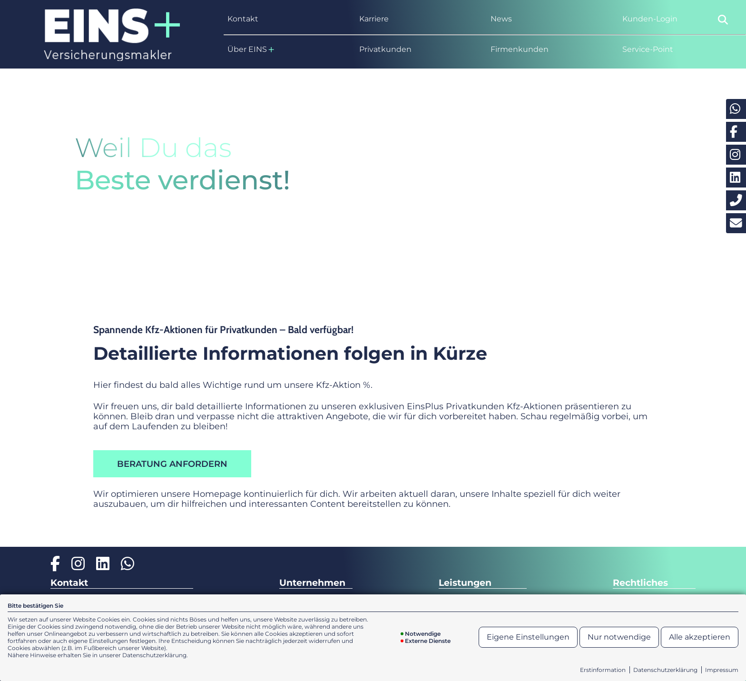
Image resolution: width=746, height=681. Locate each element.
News (501, 18)
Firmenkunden (520, 49)
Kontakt (242, 18)
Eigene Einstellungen (528, 637)
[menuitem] (287, 19)
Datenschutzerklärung (665, 669)
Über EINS (250, 49)
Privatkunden (385, 49)
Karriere (374, 18)
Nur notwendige (619, 637)
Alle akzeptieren (699, 637)
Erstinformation (603, 669)
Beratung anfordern (172, 464)
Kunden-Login (649, 18)
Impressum (721, 669)
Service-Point (647, 49)
